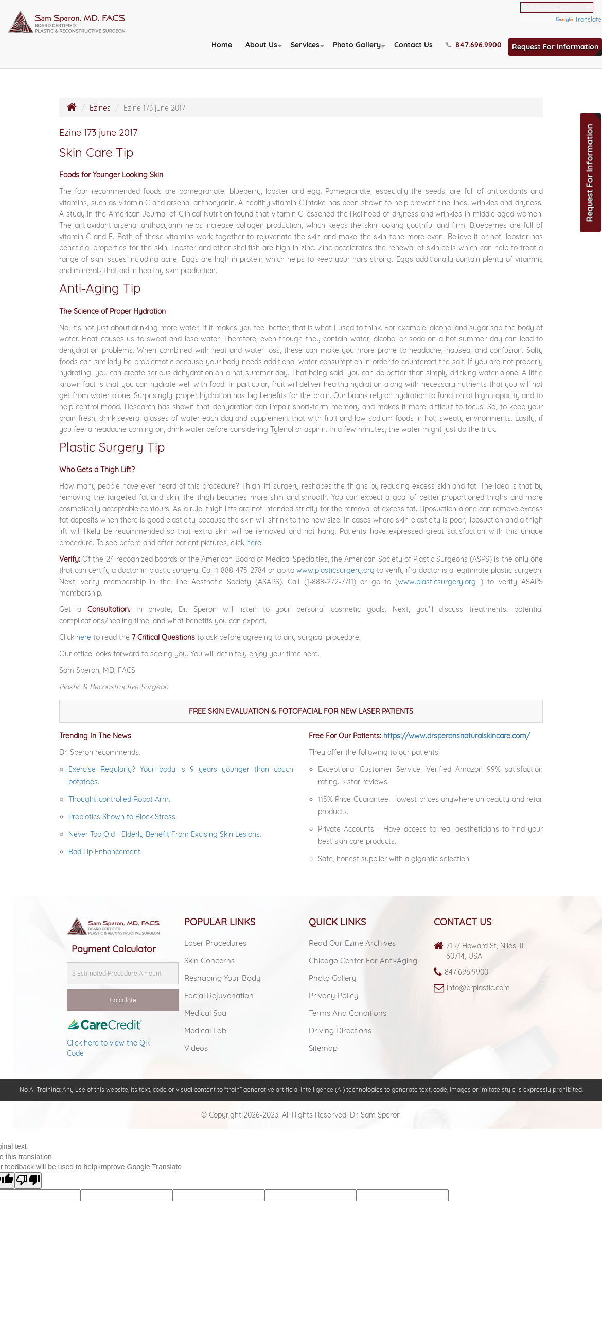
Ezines (100, 108)
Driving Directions (340, 1030)
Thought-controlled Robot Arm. (119, 799)
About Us (261, 44)
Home (221, 44)
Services (305, 44)
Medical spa (205, 1013)
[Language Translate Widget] (556, 7)
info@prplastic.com (478, 988)
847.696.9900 (466, 972)
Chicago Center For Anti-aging (363, 960)
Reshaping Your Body (222, 978)
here (253, 542)
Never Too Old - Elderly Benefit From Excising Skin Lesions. (164, 834)
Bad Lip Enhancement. (105, 851)
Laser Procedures (215, 943)
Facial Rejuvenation (219, 995)
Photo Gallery (357, 44)
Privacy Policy (334, 995)
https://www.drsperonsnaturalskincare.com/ (456, 736)
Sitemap (323, 1048)
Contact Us (413, 44)
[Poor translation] (28, 1180)
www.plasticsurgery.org (335, 570)
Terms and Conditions (347, 1013)
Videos (196, 1048)
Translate (578, 19)
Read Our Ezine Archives (352, 943)
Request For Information (555, 46)
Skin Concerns (209, 960)
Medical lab (205, 1030)
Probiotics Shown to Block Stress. (122, 816)
